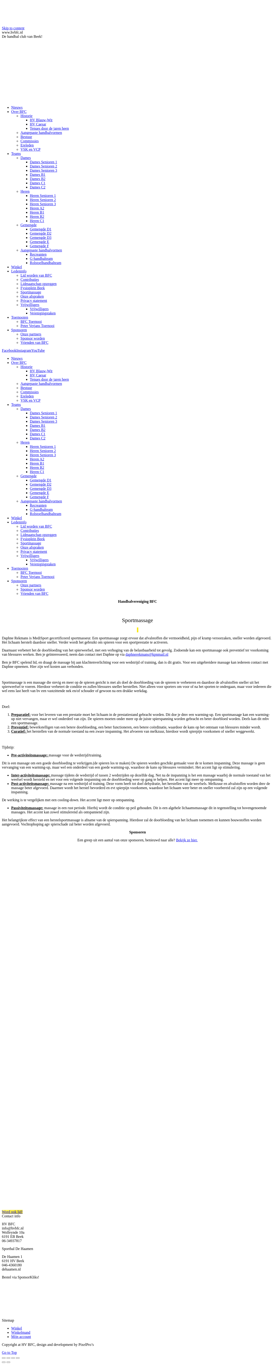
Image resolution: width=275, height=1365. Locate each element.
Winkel (16, 1328)
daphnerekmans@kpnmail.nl (147, 654)
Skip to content (13, 28)
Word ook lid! (12, 1212)
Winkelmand (20, 1332)
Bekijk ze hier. (187, 840)
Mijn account (21, 1337)
